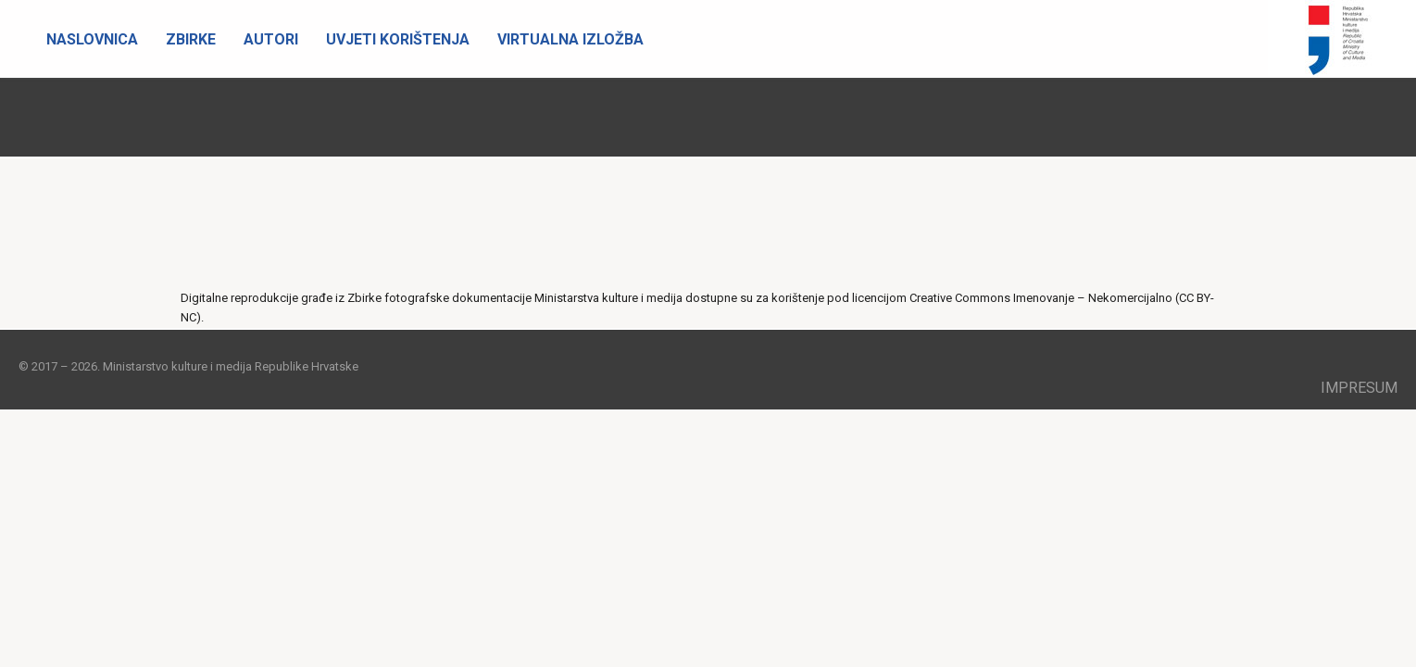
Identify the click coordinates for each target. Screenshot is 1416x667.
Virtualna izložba (570, 39)
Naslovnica (92, 39)
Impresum (1359, 387)
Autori (271, 39)
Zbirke (191, 39)
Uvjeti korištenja (398, 39)
